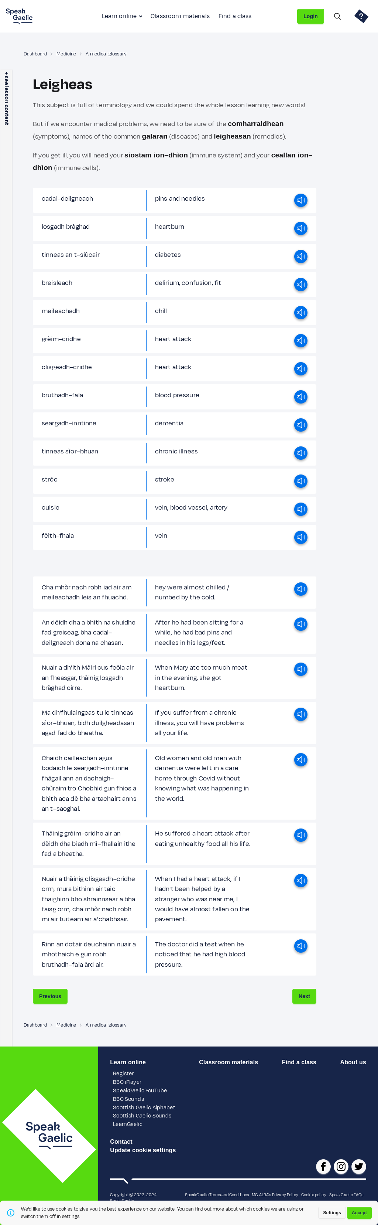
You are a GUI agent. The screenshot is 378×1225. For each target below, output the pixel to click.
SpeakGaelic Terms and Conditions (217, 1195)
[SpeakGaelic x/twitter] (358, 1166)
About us (353, 1062)
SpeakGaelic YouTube (140, 1091)
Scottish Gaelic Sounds (142, 1116)
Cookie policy (313, 1195)
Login (310, 16)
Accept (359, 1212)
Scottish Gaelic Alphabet (144, 1108)
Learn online (119, 16)
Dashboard (35, 54)
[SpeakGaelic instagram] (341, 1166)
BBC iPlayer (127, 1082)
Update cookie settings (143, 1150)
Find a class (235, 16)
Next (304, 996)
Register (123, 1074)
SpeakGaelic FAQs (346, 1195)
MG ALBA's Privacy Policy (275, 1195)
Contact (121, 1142)
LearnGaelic (127, 1124)
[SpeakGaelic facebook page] (323, 1166)
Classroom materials (180, 16)
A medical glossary (106, 54)
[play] (300, 200)
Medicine (66, 54)
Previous (50, 996)
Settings (332, 1212)
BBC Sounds (128, 1099)
